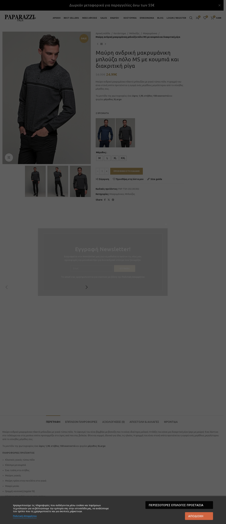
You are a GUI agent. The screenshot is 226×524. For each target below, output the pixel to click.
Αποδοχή (195, 516)
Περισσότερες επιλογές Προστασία (176, 505)
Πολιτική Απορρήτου (25, 516)
